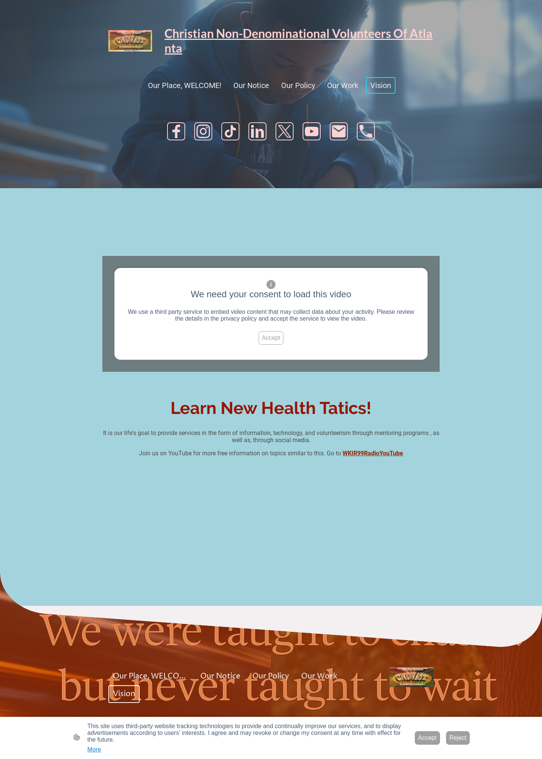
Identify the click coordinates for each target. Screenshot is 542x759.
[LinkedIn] (257, 131)
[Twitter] (285, 131)
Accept (271, 338)
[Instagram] (203, 131)
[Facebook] (176, 131)
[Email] (339, 131)
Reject (457, 738)
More (94, 749)
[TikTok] (230, 131)
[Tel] (366, 131)
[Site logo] (130, 41)
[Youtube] (312, 131)
